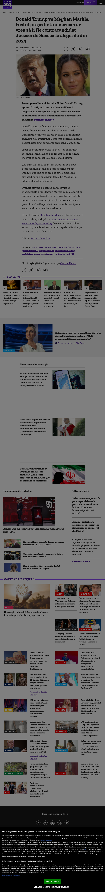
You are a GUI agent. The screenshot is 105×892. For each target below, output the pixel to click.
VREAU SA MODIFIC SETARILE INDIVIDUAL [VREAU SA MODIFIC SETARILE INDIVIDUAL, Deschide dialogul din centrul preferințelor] (51, 887)
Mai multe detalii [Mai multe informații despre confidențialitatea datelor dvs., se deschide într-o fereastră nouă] (46, 840)
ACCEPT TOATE (52, 882)
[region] (52, 859)
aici (85, 849)
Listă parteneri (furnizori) (11, 875)
